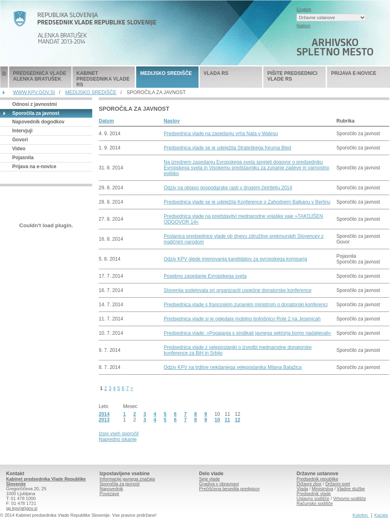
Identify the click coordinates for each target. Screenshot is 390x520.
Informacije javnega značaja (127, 478)
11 (227, 420)
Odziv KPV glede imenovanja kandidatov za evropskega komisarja (235, 259)
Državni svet (337, 483)
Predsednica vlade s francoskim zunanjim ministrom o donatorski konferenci (246, 304)
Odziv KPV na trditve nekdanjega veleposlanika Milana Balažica (233, 367)
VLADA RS (216, 73)
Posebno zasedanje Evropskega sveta (205, 276)
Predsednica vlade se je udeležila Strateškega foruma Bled (227, 148)
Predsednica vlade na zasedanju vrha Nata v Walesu (221, 133)
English (304, 9)
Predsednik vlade (314, 493)
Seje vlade (209, 478)
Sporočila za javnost (119, 483)
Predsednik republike (317, 478)
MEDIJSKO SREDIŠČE (166, 73)
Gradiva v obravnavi (219, 483)
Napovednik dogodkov (38, 122)
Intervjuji (22, 131)
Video (18, 148)
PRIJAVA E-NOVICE (353, 73)
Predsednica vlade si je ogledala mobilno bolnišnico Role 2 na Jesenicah (242, 319)
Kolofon (361, 515)
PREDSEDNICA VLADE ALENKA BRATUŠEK (39, 76)
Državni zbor (309, 483)
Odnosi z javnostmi (34, 104)
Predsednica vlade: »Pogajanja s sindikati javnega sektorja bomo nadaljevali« (247, 333)
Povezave (109, 493)
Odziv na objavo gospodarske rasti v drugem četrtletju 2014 (228, 188)
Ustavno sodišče (313, 498)
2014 (104, 414)
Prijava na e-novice (34, 166)
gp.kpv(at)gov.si (21, 508)
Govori (20, 140)
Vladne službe (351, 488)
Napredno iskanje (117, 439)
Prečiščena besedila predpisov (229, 488)
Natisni (303, 25)
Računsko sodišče (315, 503)
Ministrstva (322, 488)
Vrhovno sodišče (349, 498)
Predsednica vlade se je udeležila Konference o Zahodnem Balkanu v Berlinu (247, 202)
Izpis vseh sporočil (119, 434)
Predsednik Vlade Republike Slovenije (4, 77)
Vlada (302, 488)
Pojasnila (23, 157)
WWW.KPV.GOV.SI (34, 92)
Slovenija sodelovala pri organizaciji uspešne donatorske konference (238, 290)
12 (237, 420)
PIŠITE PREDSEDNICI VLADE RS (292, 76)
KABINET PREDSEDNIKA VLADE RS (103, 79)
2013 (104, 420)
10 (217, 420)
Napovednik (111, 488)
